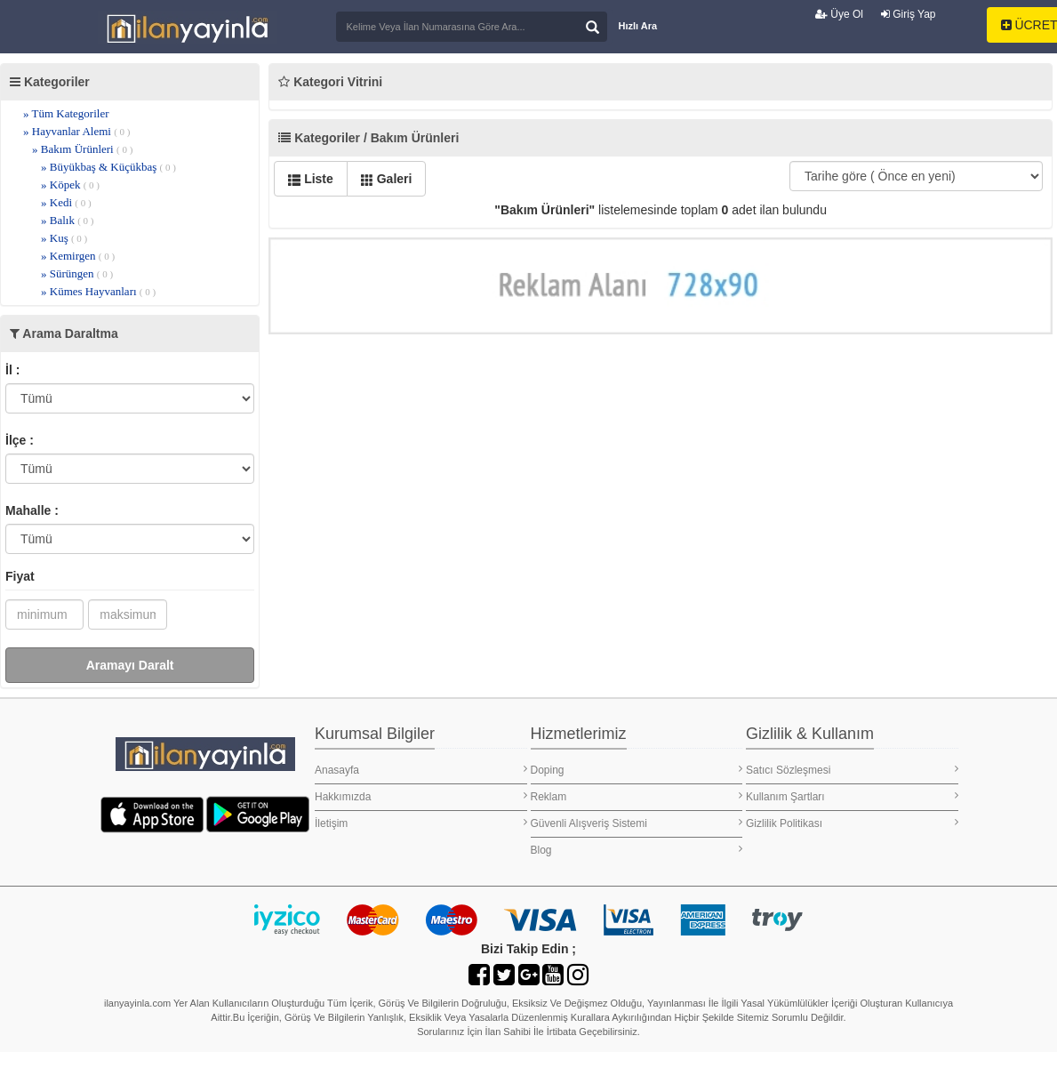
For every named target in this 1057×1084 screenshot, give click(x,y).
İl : (12, 370)
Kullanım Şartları (852, 796)
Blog (637, 849)
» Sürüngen (77, 273)
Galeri (386, 179)
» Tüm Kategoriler (66, 113)
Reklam (637, 796)
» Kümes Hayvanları (98, 291)
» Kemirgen (78, 255)
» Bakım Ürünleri (82, 149)
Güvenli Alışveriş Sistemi (637, 823)
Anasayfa (421, 769)
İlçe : (19, 440)
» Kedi (66, 202)
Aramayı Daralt (130, 665)
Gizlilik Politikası (852, 823)
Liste (310, 179)
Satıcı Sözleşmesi (852, 769)
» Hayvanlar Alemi (77, 131)
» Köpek (70, 184)
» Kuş (64, 238)
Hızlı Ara (638, 25)
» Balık (67, 220)
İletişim (421, 823)
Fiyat (20, 576)
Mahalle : (32, 510)
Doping (637, 769)
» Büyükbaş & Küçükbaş (108, 166)
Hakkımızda (421, 796)
